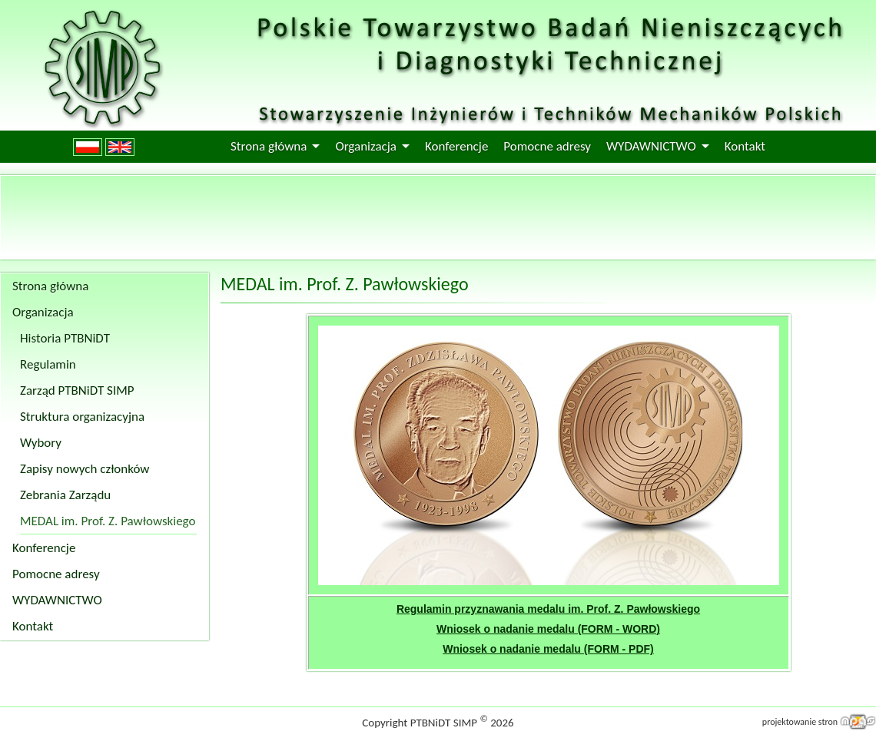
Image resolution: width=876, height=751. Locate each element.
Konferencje (456, 146)
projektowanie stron (800, 721)
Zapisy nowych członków (84, 469)
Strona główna (269, 146)
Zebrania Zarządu (65, 495)
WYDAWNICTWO (651, 146)
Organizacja (366, 146)
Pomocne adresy (547, 146)
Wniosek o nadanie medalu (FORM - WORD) (548, 629)
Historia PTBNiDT (65, 338)
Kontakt (745, 146)
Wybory (40, 443)
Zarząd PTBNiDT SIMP (77, 390)
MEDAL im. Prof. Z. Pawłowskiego (107, 521)
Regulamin (48, 364)
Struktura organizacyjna (82, 417)
